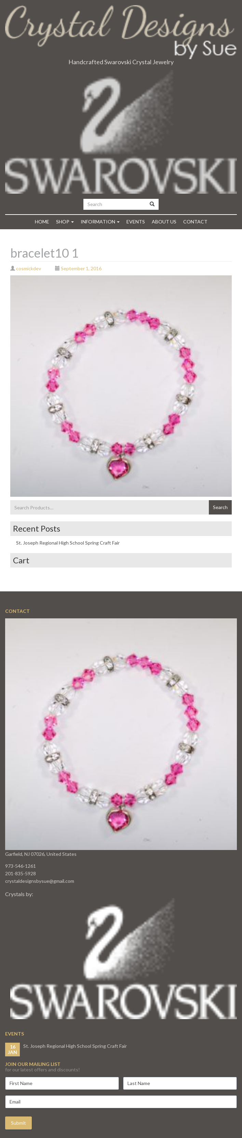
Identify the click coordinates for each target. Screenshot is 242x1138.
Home (42, 221)
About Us (164, 221)
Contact (195, 221)
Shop (65, 221)
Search (220, 507)
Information (100, 221)
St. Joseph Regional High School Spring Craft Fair (68, 543)
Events (135, 221)
